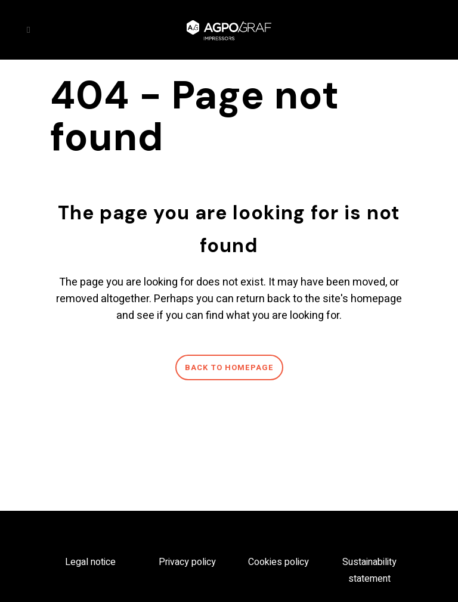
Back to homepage (229, 367)
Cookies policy (278, 562)
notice (103, 562)
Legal (78, 562)
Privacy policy (187, 562)
